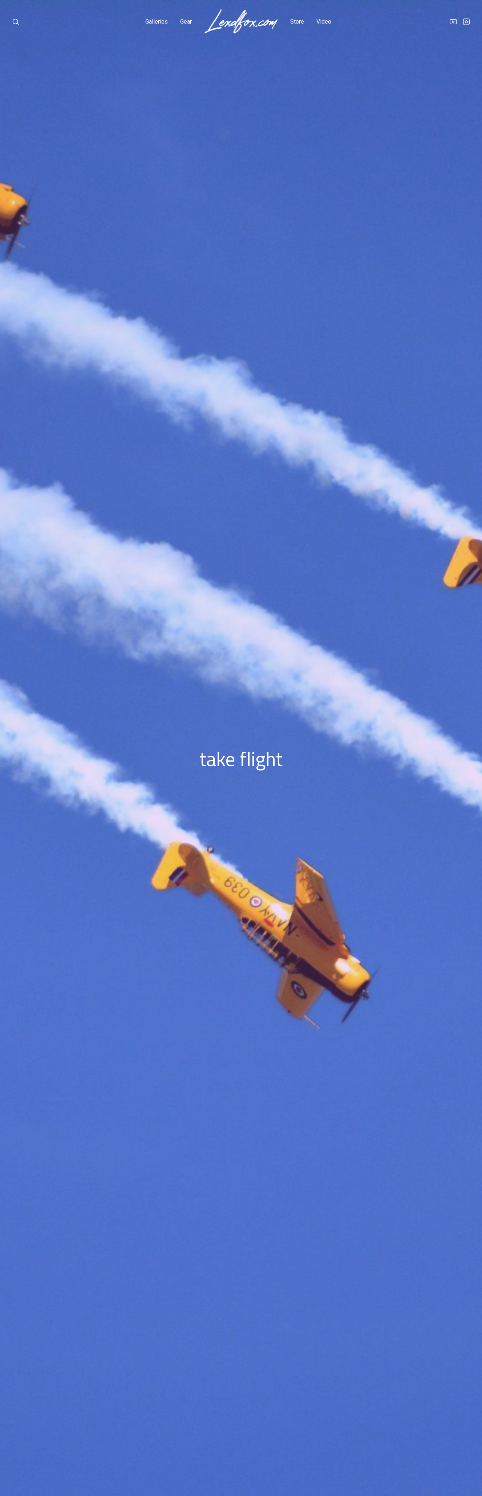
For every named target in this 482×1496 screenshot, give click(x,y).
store (297, 21)
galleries (156, 21)
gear (186, 21)
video (323, 21)
